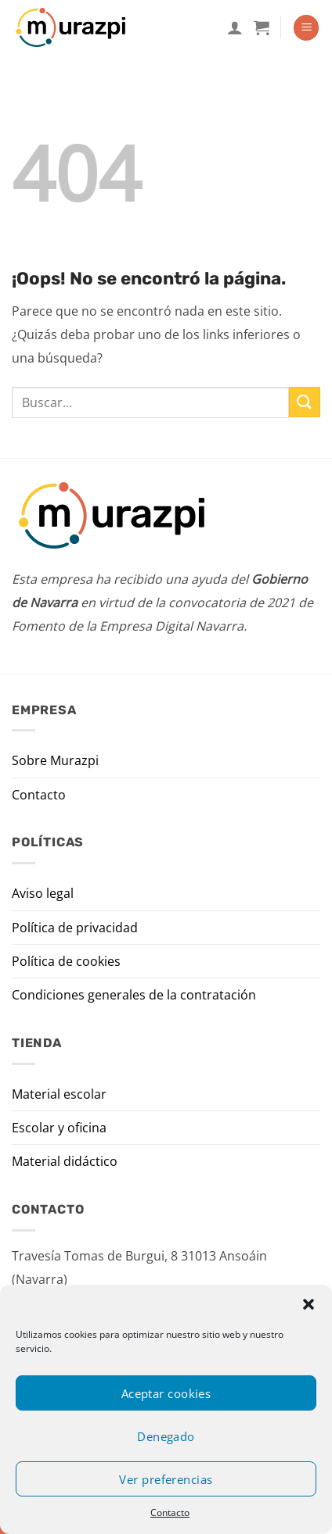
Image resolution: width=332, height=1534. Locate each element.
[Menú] (306, 28)
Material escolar (59, 1094)
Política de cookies (66, 961)
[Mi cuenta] (235, 27)
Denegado (166, 1436)
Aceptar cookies (166, 1393)
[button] (308, 1304)
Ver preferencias (165, 1479)
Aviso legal (43, 893)
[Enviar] (304, 402)
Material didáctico (64, 1161)
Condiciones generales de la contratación (134, 994)
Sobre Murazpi (55, 760)
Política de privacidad (75, 927)
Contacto (169, 1512)
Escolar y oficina (59, 1127)
